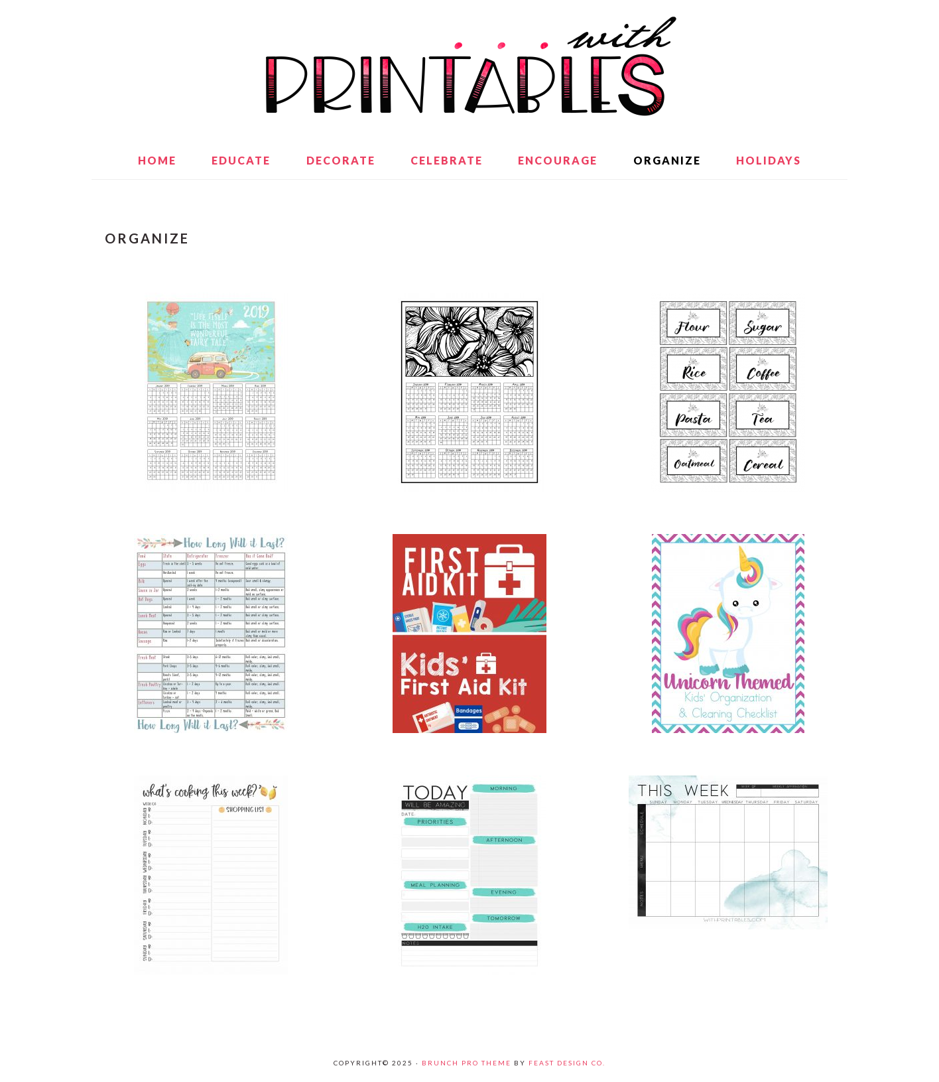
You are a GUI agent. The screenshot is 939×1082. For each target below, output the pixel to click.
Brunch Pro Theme (466, 1063)
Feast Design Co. (567, 1063)
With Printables (469, 66)
